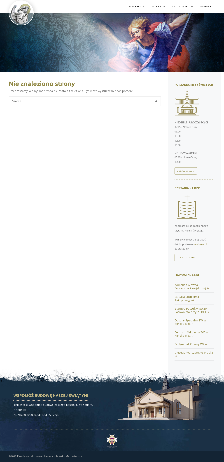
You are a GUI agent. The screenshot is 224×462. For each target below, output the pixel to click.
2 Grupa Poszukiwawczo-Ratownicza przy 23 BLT (191, 310)
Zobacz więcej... (185, 170)
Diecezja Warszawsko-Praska (194, 352)
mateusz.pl (200, 244)
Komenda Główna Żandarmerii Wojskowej (190, 286)
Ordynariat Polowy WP (190, 344)
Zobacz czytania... (187, 257)
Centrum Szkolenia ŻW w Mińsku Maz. (191, 334)
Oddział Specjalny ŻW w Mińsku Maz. (190, 322)
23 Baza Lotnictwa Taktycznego (187, 298)
